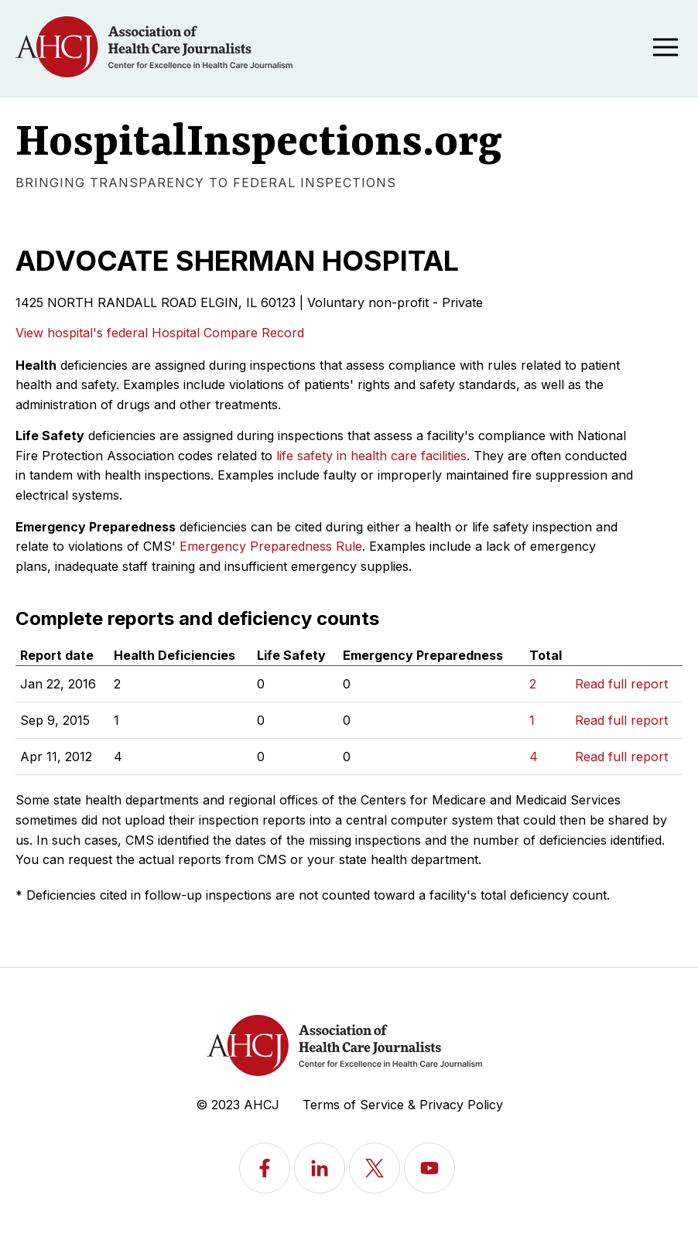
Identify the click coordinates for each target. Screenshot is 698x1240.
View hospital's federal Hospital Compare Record (159, 332)
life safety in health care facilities (371, 455)
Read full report (621, 684)
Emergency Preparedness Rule (271, 546)
